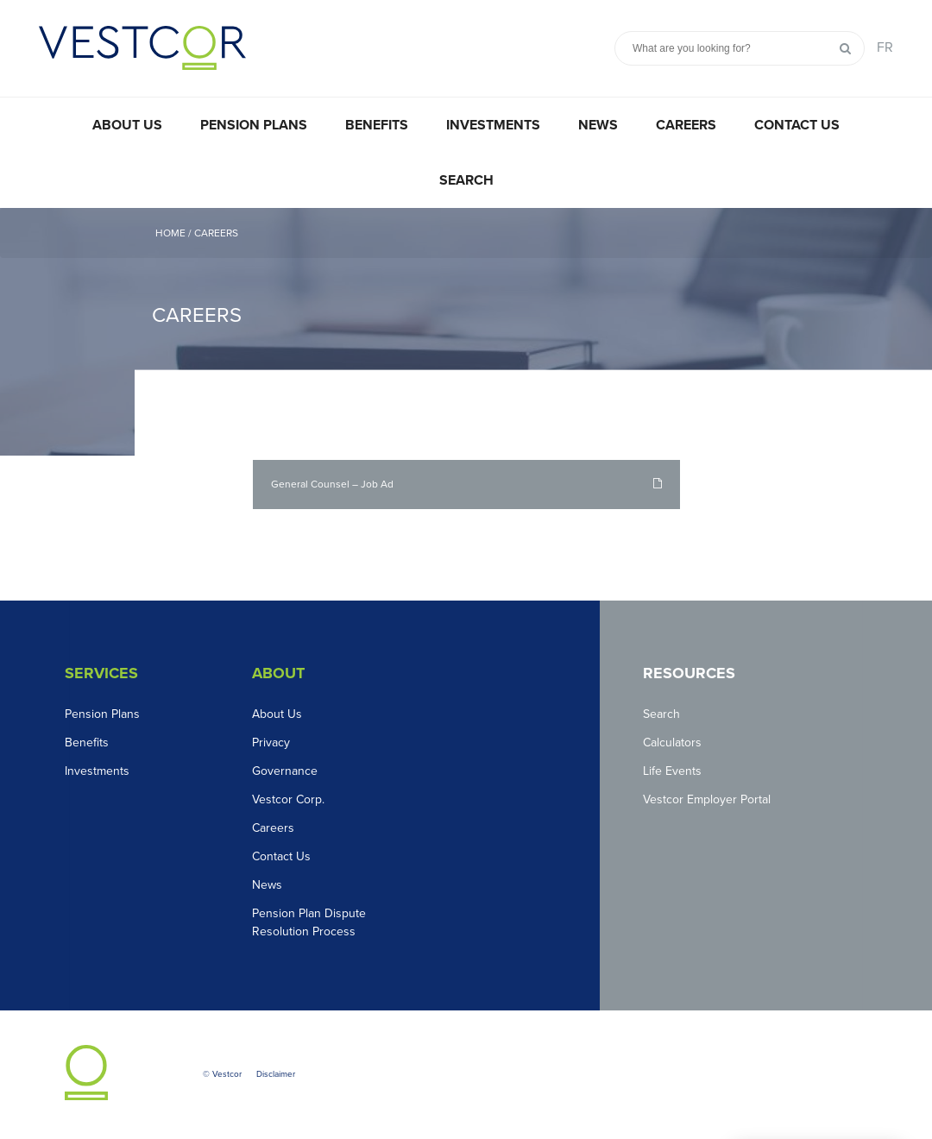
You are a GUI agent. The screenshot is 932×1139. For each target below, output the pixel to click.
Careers (686, 125)
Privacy (271, 742)
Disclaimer (275, 1074)
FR (885, 47)
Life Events (672, 771)
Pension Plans (253, 125)
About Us (127, 125)
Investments (493, 125)
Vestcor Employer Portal (707, 799)
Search (466, 180)
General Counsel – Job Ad (332, 484)
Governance (285, 771)
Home (170, 233)
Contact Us (797, 125)
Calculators (672, 742)
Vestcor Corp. (288, 799)
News (598, 125)
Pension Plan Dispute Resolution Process (309, 922)
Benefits (376, 125)
